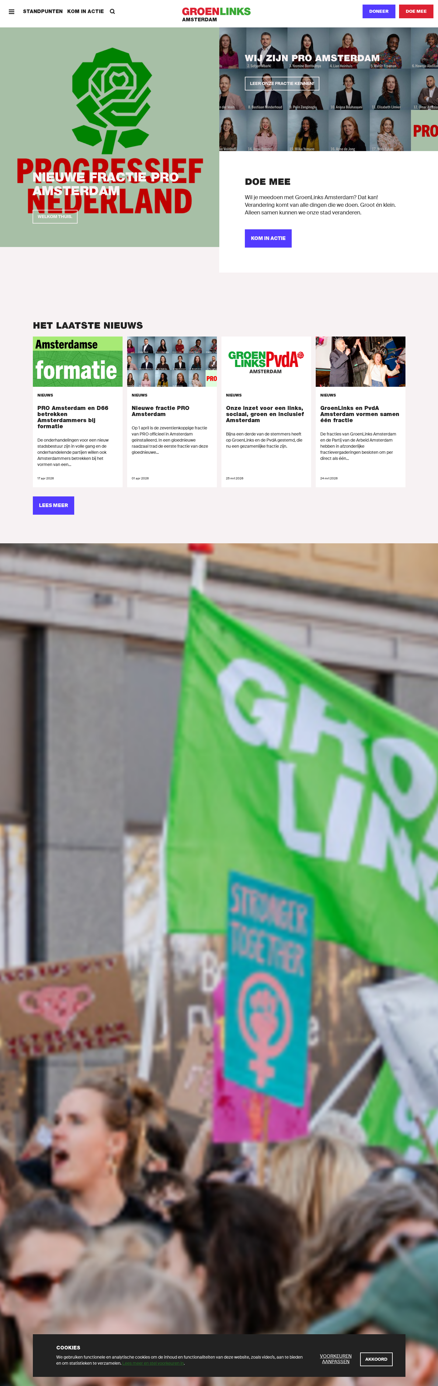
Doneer (379, 11)
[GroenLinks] (219, 11)
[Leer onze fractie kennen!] (282, 83)
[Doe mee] (416, 11)
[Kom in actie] (268, 238)
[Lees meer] (53, 505)
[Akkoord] (376, 1359)
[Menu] (11, 11)
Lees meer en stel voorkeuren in (153, 1363)
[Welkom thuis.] (55, 217)
